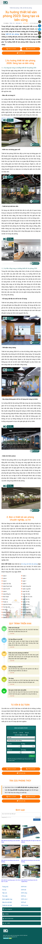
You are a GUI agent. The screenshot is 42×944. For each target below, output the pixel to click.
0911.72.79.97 (11, 48)
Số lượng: (28, 751)
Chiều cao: (14, 751)
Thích (11, 23)
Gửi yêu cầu (21, 53)
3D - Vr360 (7, 923)
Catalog (6, 914)
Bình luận (18, 23)
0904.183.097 (30, 48)
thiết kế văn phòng (12, 34)
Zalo (39, 29)
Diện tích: (14, 745)
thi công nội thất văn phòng (29, 564)
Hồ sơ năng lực (8, 909)
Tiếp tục (32, 755)
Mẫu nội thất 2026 (9, 918)
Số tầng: (28, 745)
